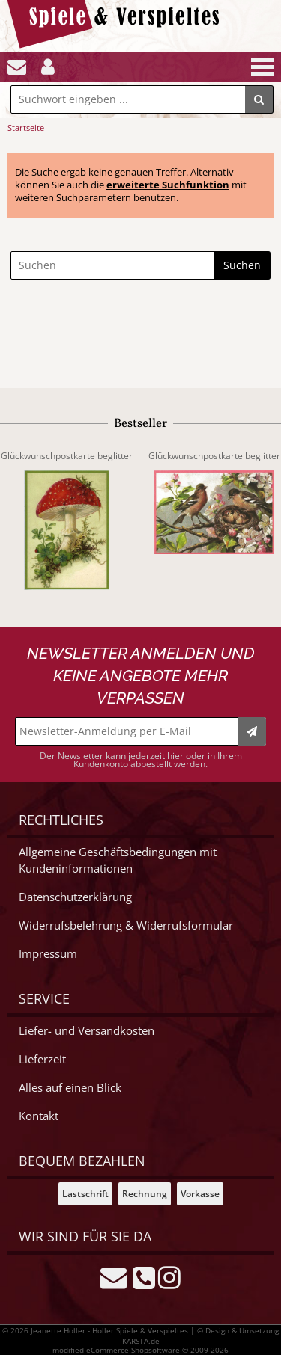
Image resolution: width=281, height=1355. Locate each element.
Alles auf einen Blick (70, 1088)
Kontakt (38, 1116)
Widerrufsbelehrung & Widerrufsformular (126, 925)
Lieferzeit (42, 1059)
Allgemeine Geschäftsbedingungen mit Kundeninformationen (118, 860)
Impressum (48, 954)
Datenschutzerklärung (75, 897)
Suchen (242, 265)
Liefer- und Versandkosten (86, 1031)
